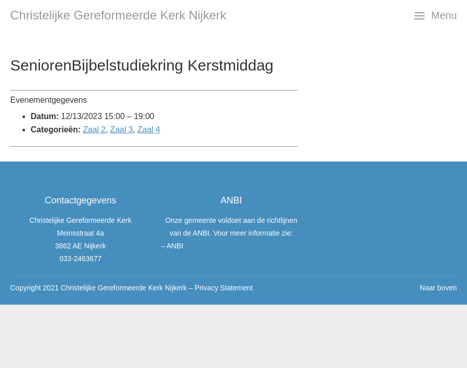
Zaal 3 (121, 129)
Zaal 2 (94, 129)
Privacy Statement (224, 288)
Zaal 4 (148, 129)
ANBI (175, 246)
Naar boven (438, 288)
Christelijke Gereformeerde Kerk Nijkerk (118, 15)
